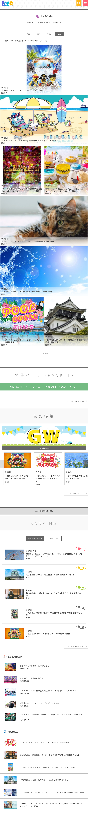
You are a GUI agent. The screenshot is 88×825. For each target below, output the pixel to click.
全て (59, 34)
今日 (28, 34)
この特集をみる (44, 448)
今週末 (49, 34)
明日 (38, 34)
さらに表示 (44, 353)
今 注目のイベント (35, 538)
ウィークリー (53, 538)
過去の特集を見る (75, 494)
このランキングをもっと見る (75, 401)
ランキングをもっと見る (75, 646)
